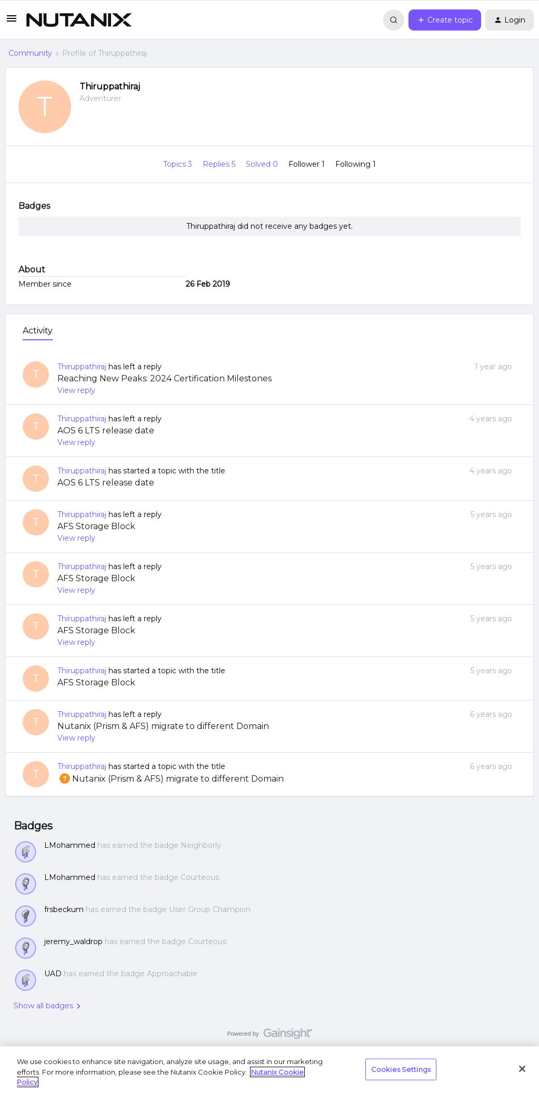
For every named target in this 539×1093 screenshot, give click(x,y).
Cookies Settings (401, 1069)
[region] (269, 1069)
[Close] (522, 1068)
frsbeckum (64, 909)
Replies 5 (220, 164)
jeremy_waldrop (73, 941)
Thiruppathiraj (109, 87)
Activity (38, 331)
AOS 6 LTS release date (105, 431)
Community (30, 53)
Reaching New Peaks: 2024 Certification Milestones (164, 378)
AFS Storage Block (96, 526)
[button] (11, 22)
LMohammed (69, 845)
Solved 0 (263, 164)
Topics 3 (178, 164)
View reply (76, 390)
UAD (53, 973)
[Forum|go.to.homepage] (79, 20)
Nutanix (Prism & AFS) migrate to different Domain (163, 726)
